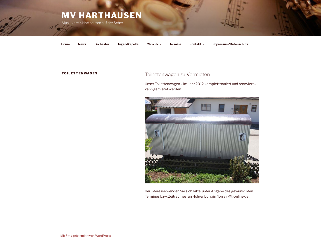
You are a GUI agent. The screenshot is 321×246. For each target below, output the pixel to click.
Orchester (101, 44)
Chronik (154, 44)
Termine (175, 44)
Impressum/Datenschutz (230, 44)
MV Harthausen (102, 15)
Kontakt (197, 44)
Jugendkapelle (128, 44)
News (82, 44)
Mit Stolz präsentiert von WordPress (85, 235)
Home (65, 44)
